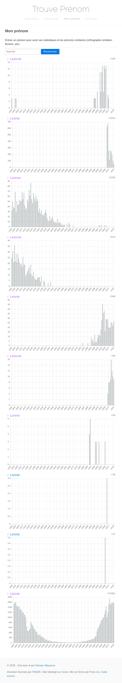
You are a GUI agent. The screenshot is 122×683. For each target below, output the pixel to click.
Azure (65, 672)
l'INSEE (36, 672)
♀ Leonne (14, 178)
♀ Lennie (13, 296)
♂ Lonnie (13, 475)
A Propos (91, 18)
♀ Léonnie (14, 356)
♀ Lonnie (13, 415)
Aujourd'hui (32, 18)
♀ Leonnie (14, 59)
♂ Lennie (13, 534)
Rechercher (50, 51)
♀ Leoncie (14, 237)
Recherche (51, 18)
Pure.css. (95, 672)
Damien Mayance (45, 665)
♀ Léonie (13, 593)
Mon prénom (72, 18)
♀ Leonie (13, 118)
